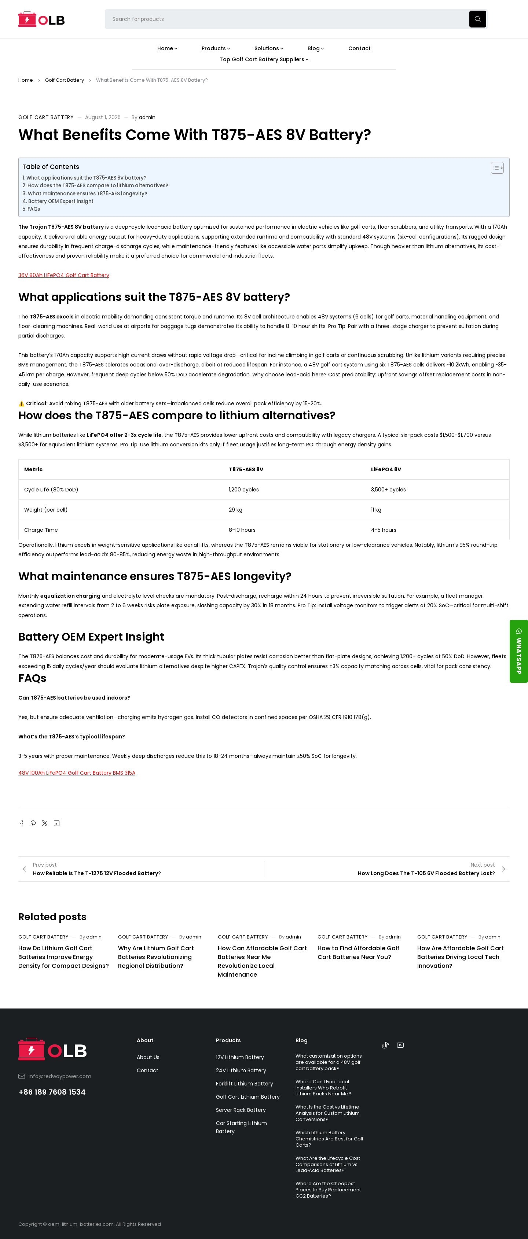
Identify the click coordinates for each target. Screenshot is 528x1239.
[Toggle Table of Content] (493, 168)
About (145, 1040)
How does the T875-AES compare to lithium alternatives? (97, 185)
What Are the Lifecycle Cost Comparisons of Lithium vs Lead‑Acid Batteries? (328, 1164)
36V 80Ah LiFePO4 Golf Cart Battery (63, 275)
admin (147, 117)
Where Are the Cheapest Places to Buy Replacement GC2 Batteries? (328, 1189)
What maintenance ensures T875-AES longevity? (87, 193)
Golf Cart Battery (64, 80)
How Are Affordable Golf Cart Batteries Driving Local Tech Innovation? (460, 957)
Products (228, 1040)
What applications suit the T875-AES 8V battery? (86, 177)
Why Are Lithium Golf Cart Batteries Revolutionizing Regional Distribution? (156, 957)
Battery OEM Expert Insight (61, 201)
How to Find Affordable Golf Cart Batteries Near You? (358, 952)
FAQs (33, 209)
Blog (302, 1040)
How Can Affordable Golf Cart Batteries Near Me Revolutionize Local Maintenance (262, 961)
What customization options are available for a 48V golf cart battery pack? (329, 1062)
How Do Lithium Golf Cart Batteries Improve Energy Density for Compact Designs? (63, 957)
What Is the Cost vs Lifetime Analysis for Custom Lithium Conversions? (328, 1113)
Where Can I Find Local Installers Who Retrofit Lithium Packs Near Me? (323, 1088)
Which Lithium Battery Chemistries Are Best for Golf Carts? (329, 1138)
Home (25, 80)
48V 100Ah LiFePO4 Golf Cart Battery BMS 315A (76, 773)
